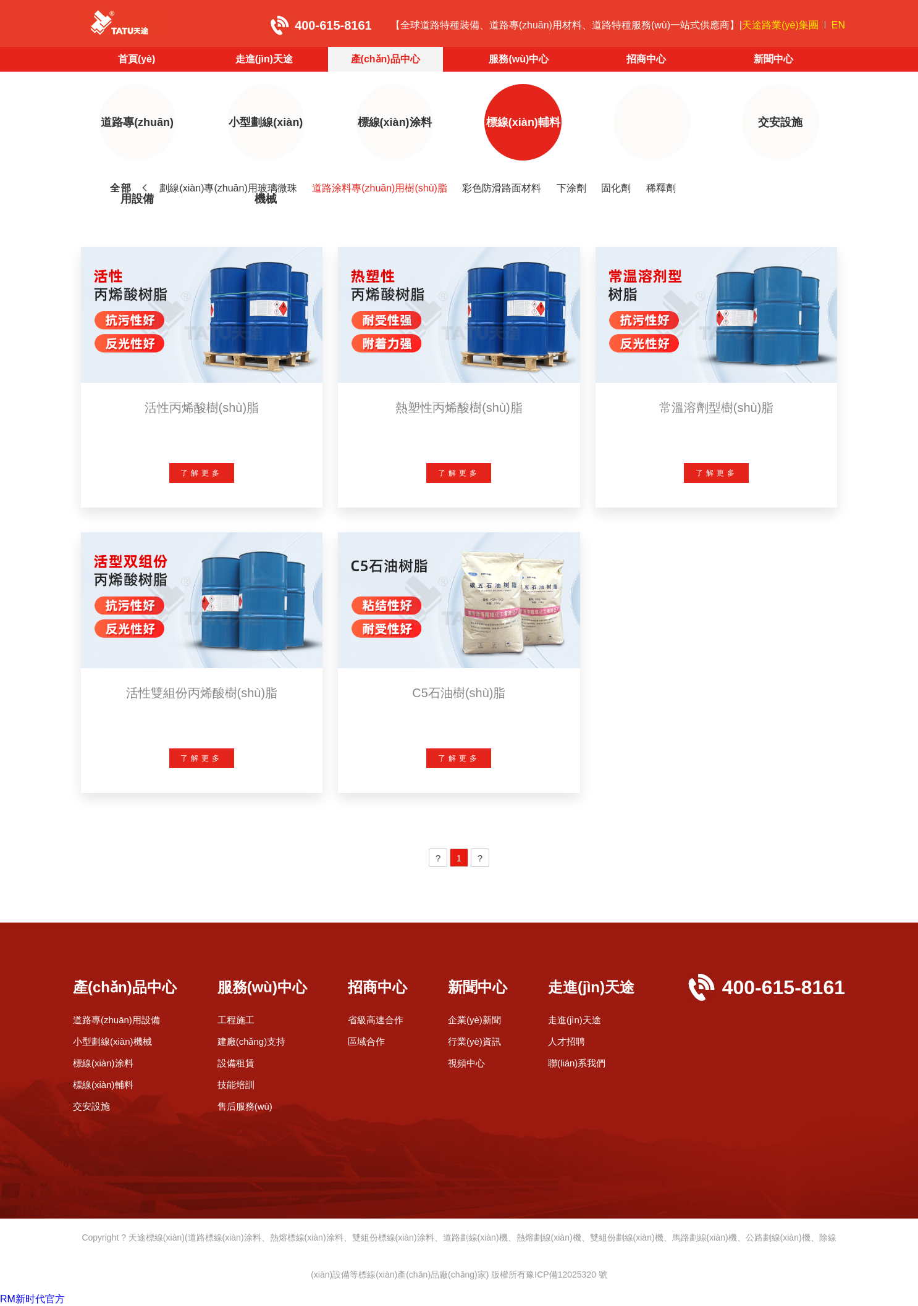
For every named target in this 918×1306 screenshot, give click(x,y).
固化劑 (616, 188)
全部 (121, 188)
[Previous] (438, 857)
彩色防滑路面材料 (501, 188)
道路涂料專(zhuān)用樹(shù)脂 (379, 188)
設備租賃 (236, 1063)
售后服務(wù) (244, 1106)
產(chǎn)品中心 (385, 59)
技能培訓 (236, 1084)
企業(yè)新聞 (474, 1020)
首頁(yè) (136, 59)
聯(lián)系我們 (576, 1063)
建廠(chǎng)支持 (251, 1041)
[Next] (480, 857)
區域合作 (366, 1041)
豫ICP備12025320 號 (566, 1274)
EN (838, 25)
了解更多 (201, 473)
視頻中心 (466, 1063)
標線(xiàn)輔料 (523, 122)
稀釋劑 (661, 188)
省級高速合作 (375, 1020)
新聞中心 (773, 59)
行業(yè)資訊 (474, 1041)
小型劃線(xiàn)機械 (266, 138)
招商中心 (646, 59)
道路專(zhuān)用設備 (137, 138)
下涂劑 (571, 188)
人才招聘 (566, 1041)
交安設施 (780, 122)
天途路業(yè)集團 (780, 25)
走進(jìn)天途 (264, 59)
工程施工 (236, 1020)
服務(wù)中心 (519, 59)
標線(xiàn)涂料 (395, 122)
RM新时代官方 (32, 1299)
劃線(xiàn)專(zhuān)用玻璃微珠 (228, 188)
